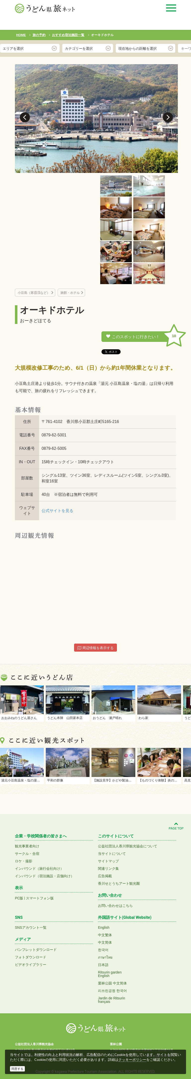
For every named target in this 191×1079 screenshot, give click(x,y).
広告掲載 (105, 876)
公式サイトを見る (57, 511)
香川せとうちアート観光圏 (119, 883)
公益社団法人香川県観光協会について (127, 846)
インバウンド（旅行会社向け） (39, 869)
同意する (17, 1069)
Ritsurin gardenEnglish (110, 974)
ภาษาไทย (105, 957)
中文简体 (105, 942)
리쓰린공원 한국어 (112, 991)
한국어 (103, 950)
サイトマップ (108, 861)
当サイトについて (112, 854)
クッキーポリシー (132, 1060)
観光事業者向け (27, 846)
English (103, 927)
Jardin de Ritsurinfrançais (111, 1000)
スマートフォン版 (40, 898)
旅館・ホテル (70, 293)
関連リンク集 (108, 869)
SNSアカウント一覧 (31, 927)
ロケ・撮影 (23, 861)
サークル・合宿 (27, 854)
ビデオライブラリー (30, 965)
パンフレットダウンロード (36, 950)
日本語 (103, 965)
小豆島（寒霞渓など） (34, 293)
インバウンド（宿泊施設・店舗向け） (44, 876)
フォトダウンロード (30, 957)
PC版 (19, 898)
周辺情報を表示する (95, 648)
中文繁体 (105, 935)
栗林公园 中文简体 (112, 983)
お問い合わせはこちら (115, 906)
